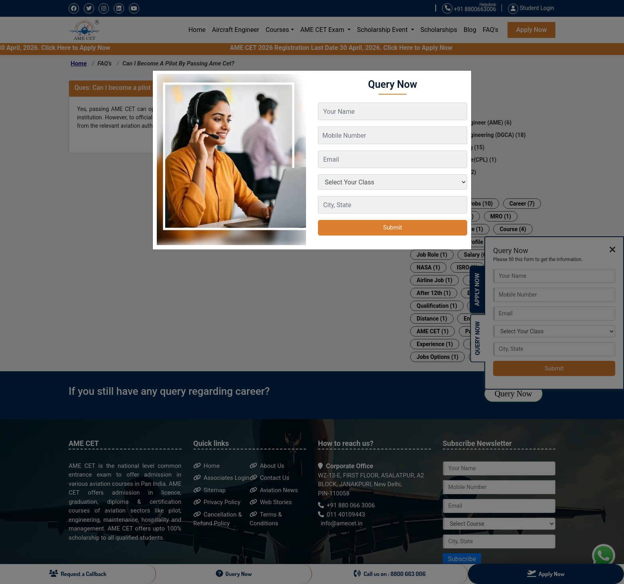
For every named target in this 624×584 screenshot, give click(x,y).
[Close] (461, 77)
